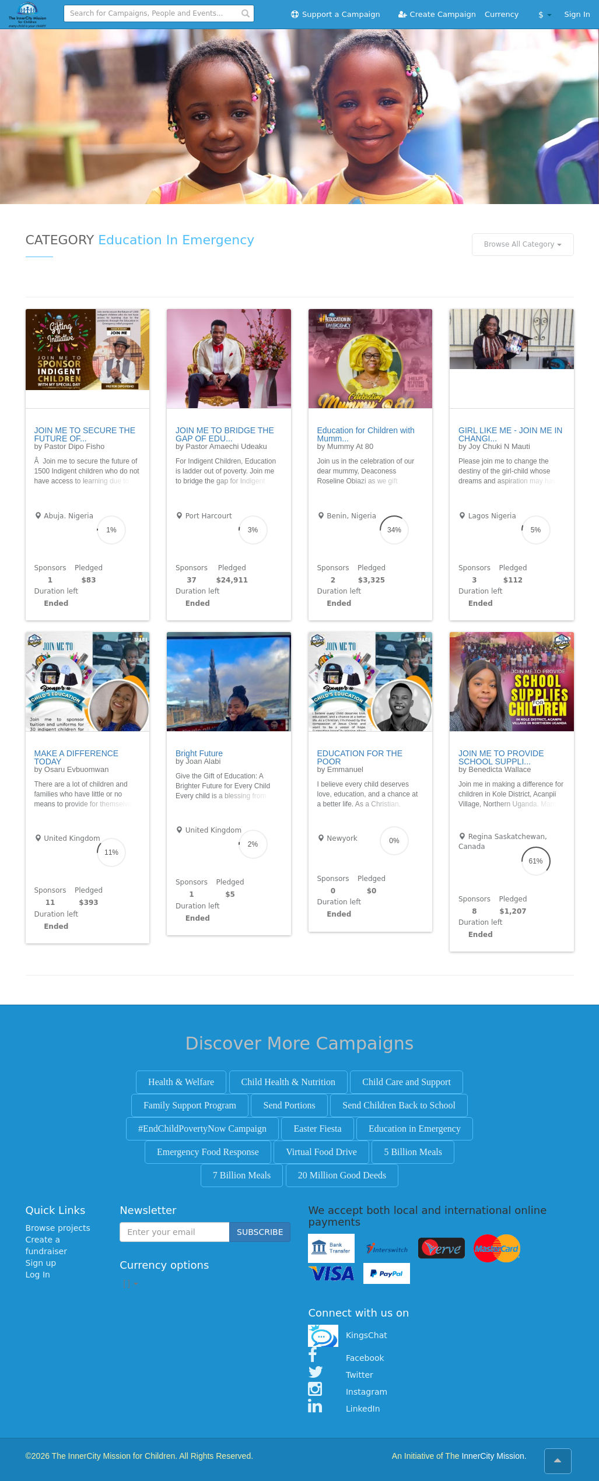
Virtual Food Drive (321, 1152)
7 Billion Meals (242, 1175)
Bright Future (199, 753)
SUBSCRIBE (260, 1232)
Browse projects (58, 1228)
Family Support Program (189, 1105)
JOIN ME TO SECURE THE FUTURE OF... (84, 434)
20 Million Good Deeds (342, 1175)
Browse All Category (523, 244)
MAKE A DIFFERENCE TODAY (76, 757)
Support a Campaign (335, 14)
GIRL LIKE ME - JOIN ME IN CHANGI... (510, 434)
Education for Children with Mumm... (366, 434)
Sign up (41, 1263)
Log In (38, 1274)
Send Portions (289, 1105)
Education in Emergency (415, 1128)
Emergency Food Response (208, 1152)
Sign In (577, 14)
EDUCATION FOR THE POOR (360, 757)
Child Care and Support (406, 1082)
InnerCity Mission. (493, 1456)
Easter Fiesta (317, 1128)
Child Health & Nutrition (288, 1082)
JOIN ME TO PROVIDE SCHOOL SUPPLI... (501, 757)
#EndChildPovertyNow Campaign (202, 1128)
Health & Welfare (181, 1082)
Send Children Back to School (399, 1105)
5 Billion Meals (413, 1152)
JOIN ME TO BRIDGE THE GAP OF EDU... (225, 434)
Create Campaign (437, 14)
